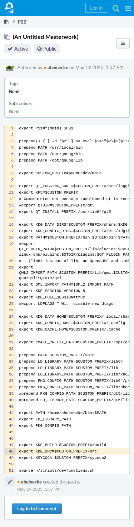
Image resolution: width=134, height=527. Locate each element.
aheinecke (56, 67)
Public (49, 48)
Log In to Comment (36, 508)
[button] (128, 8)
